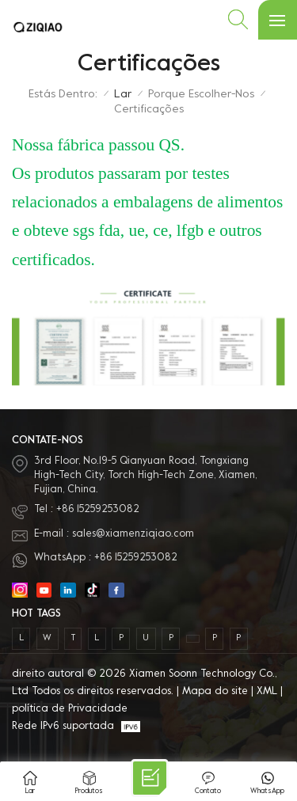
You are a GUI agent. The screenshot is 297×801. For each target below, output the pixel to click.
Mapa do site (215, 692)
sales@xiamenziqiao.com (133, 534)
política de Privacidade (70, 709)
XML (267, 692)
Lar (122, 94)
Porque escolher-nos (201, 94)
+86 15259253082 (97, 509)
